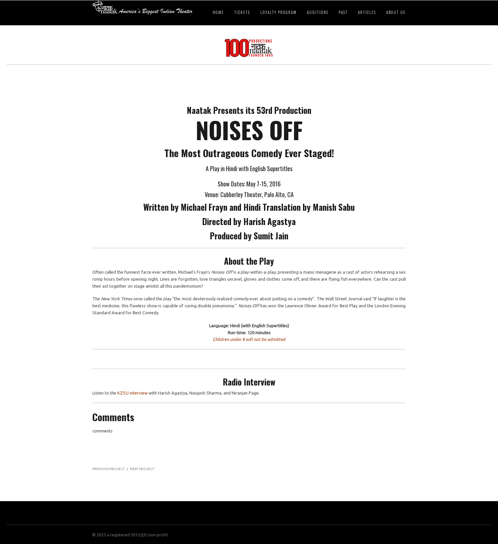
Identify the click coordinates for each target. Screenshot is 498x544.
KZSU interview (132, 393)
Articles (367, 12)
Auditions (317, 12)
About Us (395, 12)
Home (218, 12)
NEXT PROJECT (142, 469)
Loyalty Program (278, 12)
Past (343, 12)
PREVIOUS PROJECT (108, 469)
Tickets (242, 12)
